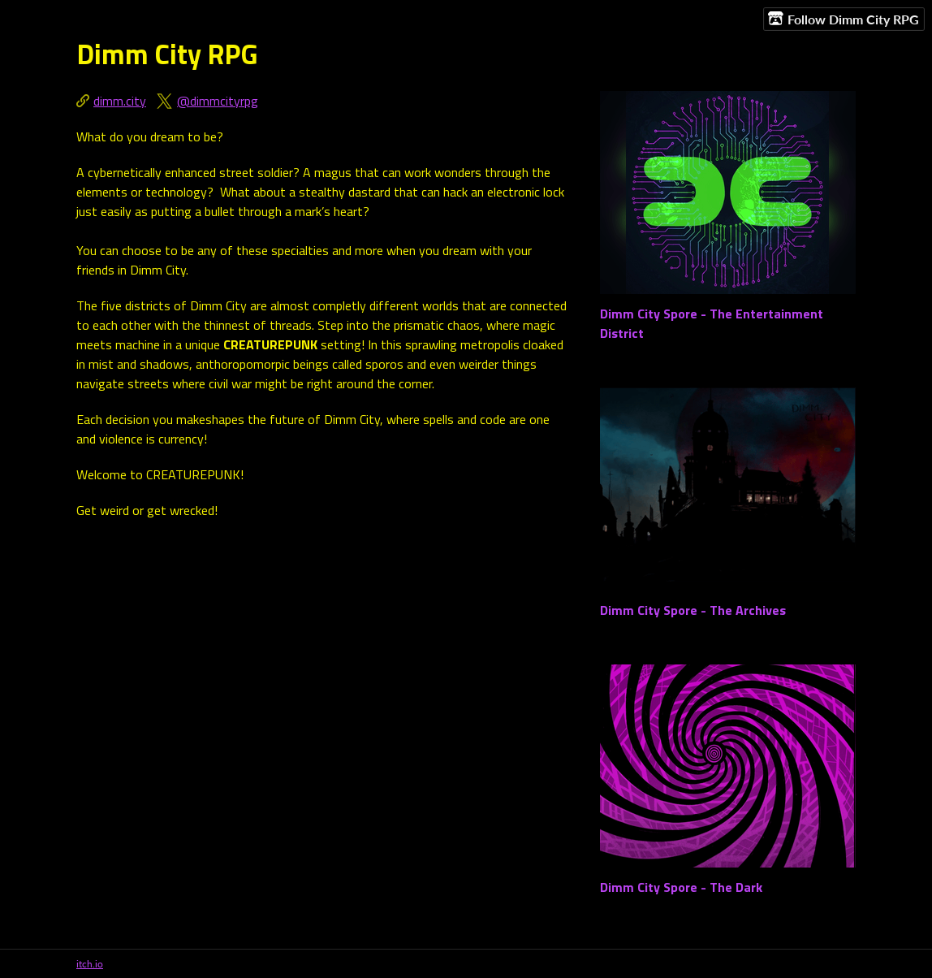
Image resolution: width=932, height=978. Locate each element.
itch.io (89, 964)
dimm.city (119, 100)
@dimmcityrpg (217, 100)
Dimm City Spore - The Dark (681, 887)
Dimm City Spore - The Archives (693, 610)
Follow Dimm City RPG (843, 19)
